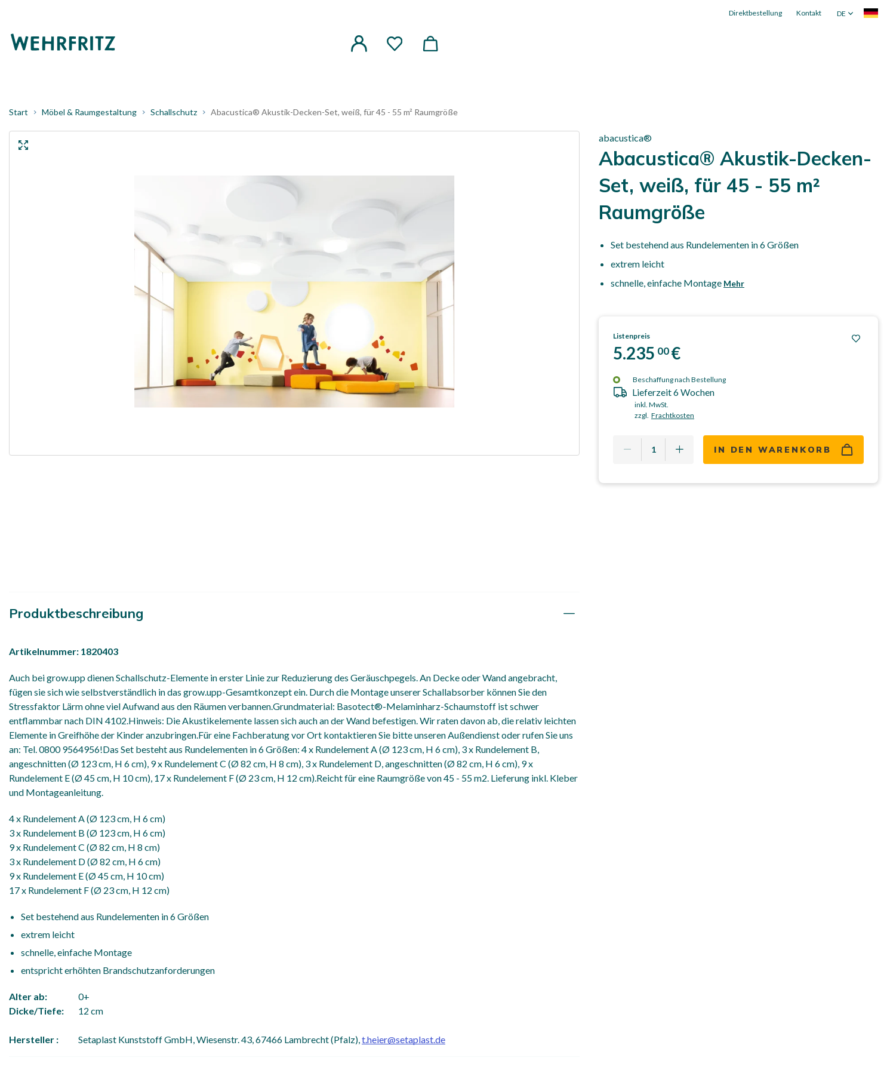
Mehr (733, 288)
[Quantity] (653, 455)
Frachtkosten (672, 420)
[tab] (294, 619)
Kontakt (808, 12)
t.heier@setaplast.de (403, 1044)
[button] (358, 44)
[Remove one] (627, 455)
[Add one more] (679, 455)
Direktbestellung (755, 12)
